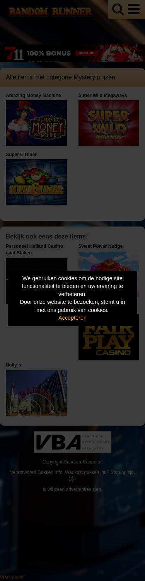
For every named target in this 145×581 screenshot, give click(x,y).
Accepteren (72, 318)
